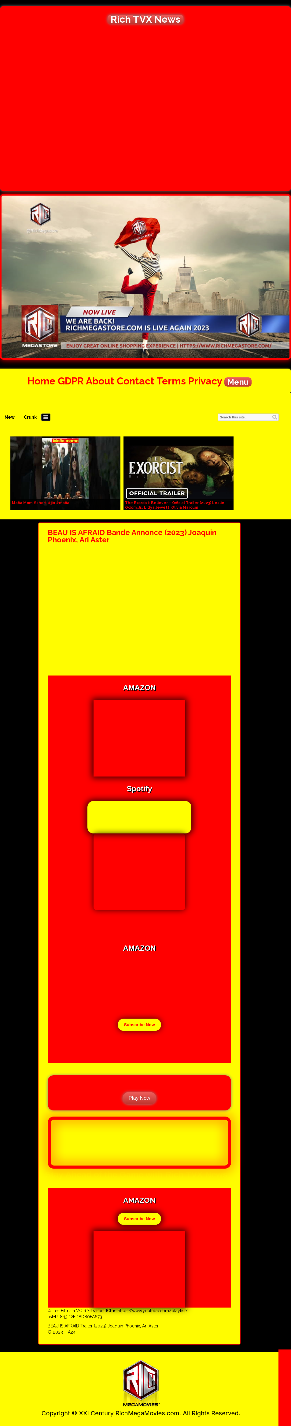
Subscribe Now (139, 1024)
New (10, 417)
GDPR (71, 381)
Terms (171, 381)
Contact (135, 381)
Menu (238, 382)
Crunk (30, 417)
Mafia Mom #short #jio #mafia (40, 503)
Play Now (139, 1098)
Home (41, 381)
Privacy (205, 381)
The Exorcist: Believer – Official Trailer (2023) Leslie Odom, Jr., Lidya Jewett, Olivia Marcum (174, 505)
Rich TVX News (145, 19)
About (100, 381)
